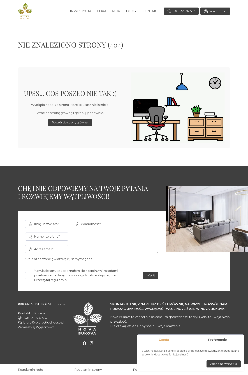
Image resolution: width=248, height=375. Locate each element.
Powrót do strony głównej (70, 122)
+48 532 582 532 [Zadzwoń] (181, 11)
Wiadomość (215, 11)
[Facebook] (84, 343)
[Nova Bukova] (25, 11)
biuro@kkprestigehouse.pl (41, 322)
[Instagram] (91, 343)
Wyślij (151, 275)
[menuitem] (81, 11)
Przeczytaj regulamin (50, 280)
